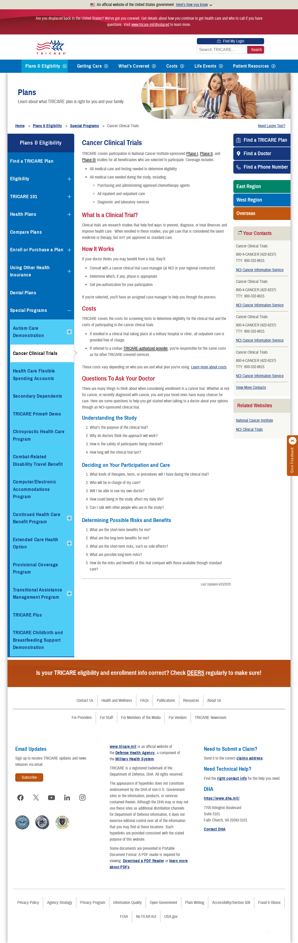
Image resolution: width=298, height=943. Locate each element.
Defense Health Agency (135, 752)
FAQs (144, 700)
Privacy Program (92, 902)
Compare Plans (26, 232)
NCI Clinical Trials (249, 429)
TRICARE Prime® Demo (37, 414)
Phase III (89, 159)
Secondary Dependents (37, 396)
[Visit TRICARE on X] (36, 797)
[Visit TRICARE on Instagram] (82, 797)
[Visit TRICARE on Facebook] (20, 797)
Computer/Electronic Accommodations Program (34, 489)
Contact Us (85, 700)
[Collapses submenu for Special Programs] (69, 310)
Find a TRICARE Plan (265, 140)
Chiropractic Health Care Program (39, 435)
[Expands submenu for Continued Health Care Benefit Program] (69, 518)
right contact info (232, 778)
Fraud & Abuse (269, 902)
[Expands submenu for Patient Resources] (273, 66)
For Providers (82, 717)
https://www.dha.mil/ (222, 798)
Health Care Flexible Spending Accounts (34, 374)
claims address (249, 758)
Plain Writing (194, 902)
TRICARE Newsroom (210, 717)
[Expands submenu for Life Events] (221, 66)
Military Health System (134, 759)
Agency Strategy (59, 902)
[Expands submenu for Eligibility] (69, 179)
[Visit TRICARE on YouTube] (51, 797)
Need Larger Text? (271, 125)
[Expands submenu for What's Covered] (154, 66)
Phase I (192, 153)
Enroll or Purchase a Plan (37, 250)
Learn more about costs (209, 367)
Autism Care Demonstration (28, 332)
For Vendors (178, 717)
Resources (191, 700)
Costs (172, 66)
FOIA (124, 916)
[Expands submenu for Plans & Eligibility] (65, 66)
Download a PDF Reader (143, 860)
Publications (166, 700)
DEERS (195, 673)
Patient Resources (251, 66)
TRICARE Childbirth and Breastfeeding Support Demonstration (38, 640)
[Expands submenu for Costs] (182, 66)
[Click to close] (293, 441)
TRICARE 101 (24, 196)
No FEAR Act (146, 916)
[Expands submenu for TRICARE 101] (69, 196)
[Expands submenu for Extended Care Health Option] (69, 543)
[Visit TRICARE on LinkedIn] (67, 797)
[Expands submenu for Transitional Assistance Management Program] (69, 593)
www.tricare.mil (123, 746)
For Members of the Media (141, 717)
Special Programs (28, 310)
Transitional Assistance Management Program (37, 593)
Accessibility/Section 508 (231, 902)
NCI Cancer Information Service (260, 270)
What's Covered (134, 66)
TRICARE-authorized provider (145, 348)
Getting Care (89, 66)
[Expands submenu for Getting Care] (106, 66)
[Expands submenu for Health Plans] (69, 214)
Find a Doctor (257, 153)
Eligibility (19, 179)
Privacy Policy (28, 902)
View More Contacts (251, 387)
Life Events (206, 66)
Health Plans (23, 214)
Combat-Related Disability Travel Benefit (38, 460)
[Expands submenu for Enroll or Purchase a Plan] (69, 250)
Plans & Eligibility (42, 66)
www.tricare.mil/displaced (150, 24)
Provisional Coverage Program (35, 568)
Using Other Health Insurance (30, 271)
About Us (214, 700)
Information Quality (127, 902)
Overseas (245, 213)
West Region (249, 200)
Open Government (163, 902)
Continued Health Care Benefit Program (37, 518)
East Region (248, 186)
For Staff (106, 717)
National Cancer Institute (254, 420)
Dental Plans (23, 293)
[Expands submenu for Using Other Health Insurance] (69, 271)
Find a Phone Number (266, 167)
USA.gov (171, 916)
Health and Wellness (116, 700)
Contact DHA (214, 829)
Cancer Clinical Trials (35, 353)
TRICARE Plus (27, 615)
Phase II (206, 153)
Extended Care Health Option (35, 543)
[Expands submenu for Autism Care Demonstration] (69, 331)
